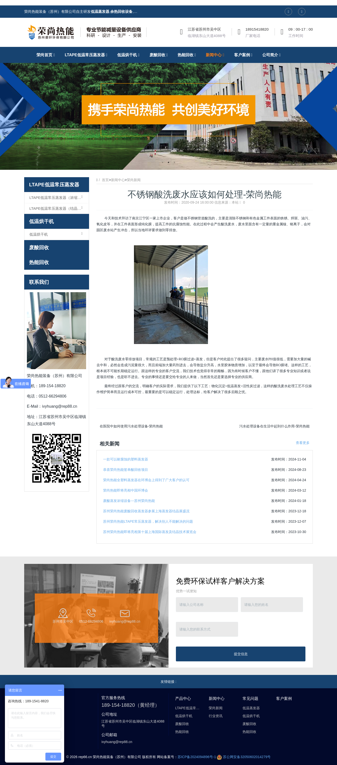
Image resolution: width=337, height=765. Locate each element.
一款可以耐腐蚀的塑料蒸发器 (125, 459)
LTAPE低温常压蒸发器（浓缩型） (57, 197)
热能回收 (39, 262)
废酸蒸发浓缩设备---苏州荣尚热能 (129, 501)
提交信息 (241, 654)
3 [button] (174, 162)
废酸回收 (39, 247)
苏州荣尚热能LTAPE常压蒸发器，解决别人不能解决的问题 (148, 521)
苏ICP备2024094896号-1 (197, 757)
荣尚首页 (47, 55)
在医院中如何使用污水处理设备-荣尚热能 (131, 426)
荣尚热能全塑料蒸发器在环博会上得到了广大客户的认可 (146, 480)
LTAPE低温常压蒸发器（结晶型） (57, 208)
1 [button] (162, 162)
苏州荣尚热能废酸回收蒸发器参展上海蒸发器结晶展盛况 (146, 511)
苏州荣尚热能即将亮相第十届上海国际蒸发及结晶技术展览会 (149, 532)
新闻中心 (118, 180)
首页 (105, 180)
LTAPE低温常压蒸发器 (54, 184)
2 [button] (168, 162)
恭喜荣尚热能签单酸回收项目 (125, 470)
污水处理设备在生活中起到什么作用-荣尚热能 (274, 426)
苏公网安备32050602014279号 (244, 757)
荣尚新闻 (134, 180)
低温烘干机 (41, 221)
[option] (168, 108)
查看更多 (303, 443)
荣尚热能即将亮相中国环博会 (125, 490)
